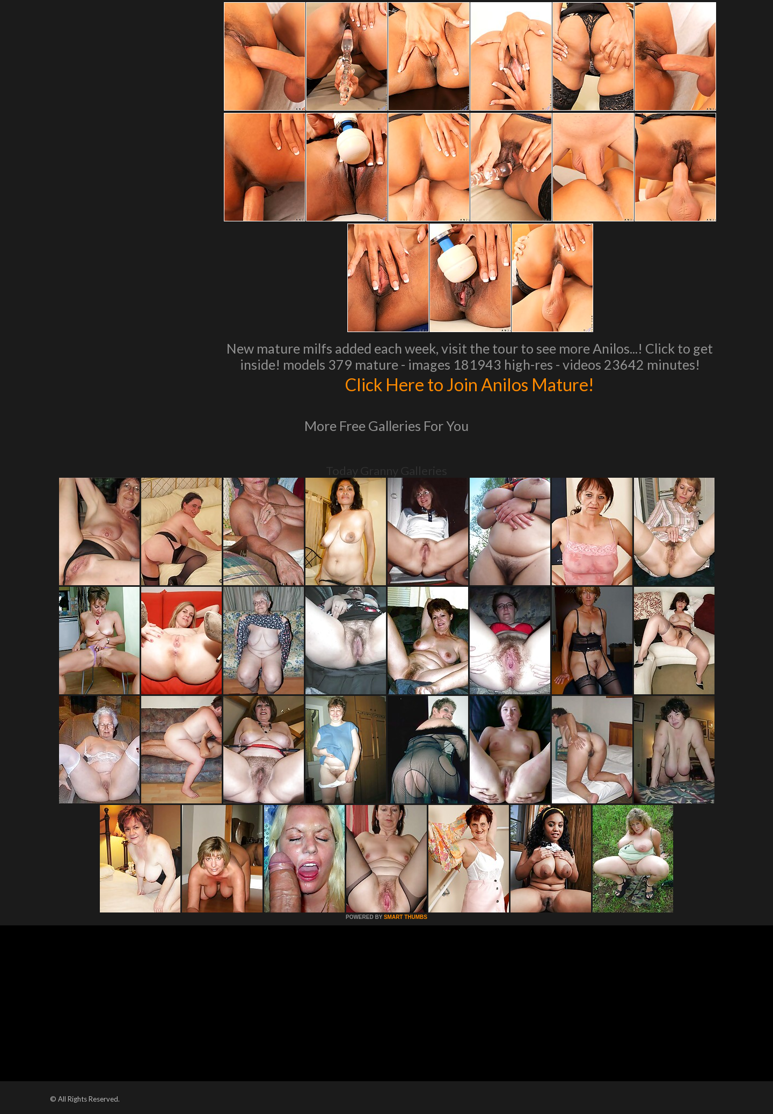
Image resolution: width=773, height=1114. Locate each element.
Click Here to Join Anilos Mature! (470, 383)
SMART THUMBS (405, 917)
